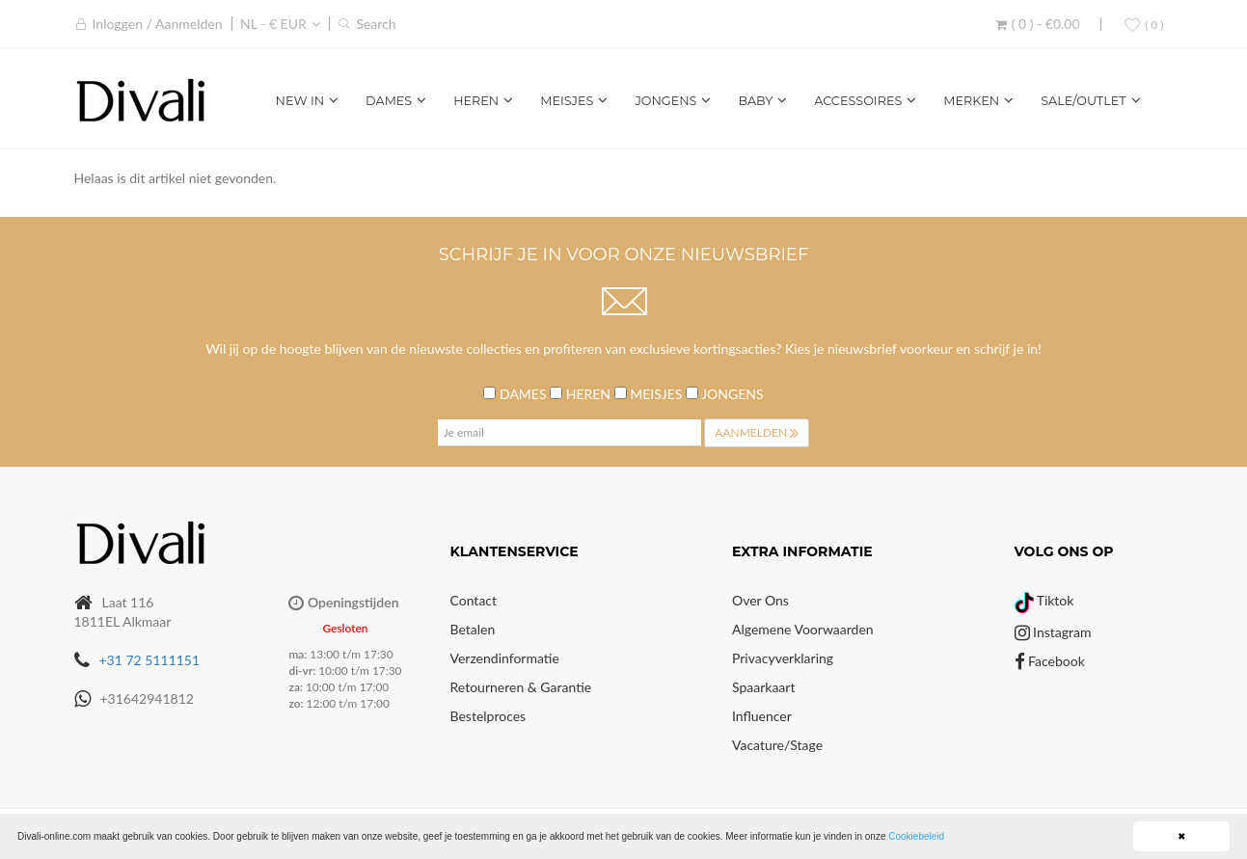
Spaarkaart (763, 687)
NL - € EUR (273, 23)
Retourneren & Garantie (521, 687)
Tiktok (1044, 600)
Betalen (473, 629)
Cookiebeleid (916, 836)
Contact (474, 600)
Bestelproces (488, 716)
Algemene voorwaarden (803, 629)
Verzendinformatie (504, 658)
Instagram (1053, 632)
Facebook (1050, 661)
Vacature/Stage (777, 745)
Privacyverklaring (782, 658)
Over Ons (760, 600)
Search (375, 23)
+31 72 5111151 (150, 660)
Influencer (762, 716)
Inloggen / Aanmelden (158, 23)
